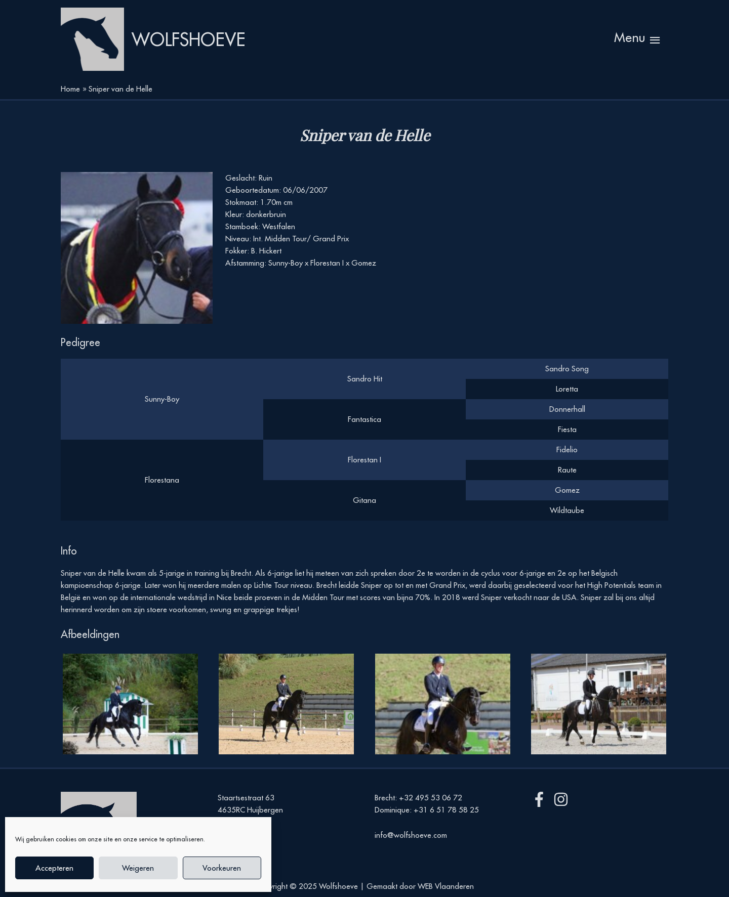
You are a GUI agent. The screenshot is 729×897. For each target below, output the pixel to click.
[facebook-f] (541, 799)
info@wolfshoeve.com (411, 835)
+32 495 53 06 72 (430, 797)
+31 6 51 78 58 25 (446, 810)
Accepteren (54, 868)
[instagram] (563, 799)
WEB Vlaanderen (446, 886)
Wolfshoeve (189, 39)
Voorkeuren (221, 868)
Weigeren (138, 868)
